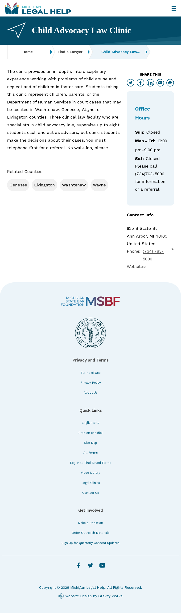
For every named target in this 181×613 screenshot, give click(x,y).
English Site (90, 422)
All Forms (90, 452)
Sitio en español (90, 433)
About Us (91, 392)
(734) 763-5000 (158, 254)
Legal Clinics (90, 483)
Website (136, 266)
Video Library (90, 472)
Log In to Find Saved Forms (90, 463)
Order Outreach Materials (91, 533)
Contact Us (90, 492)
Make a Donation (90, 523)
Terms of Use (91, 372)
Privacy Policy (90, 382)
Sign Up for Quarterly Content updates (90, 543)
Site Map (90, 442)
